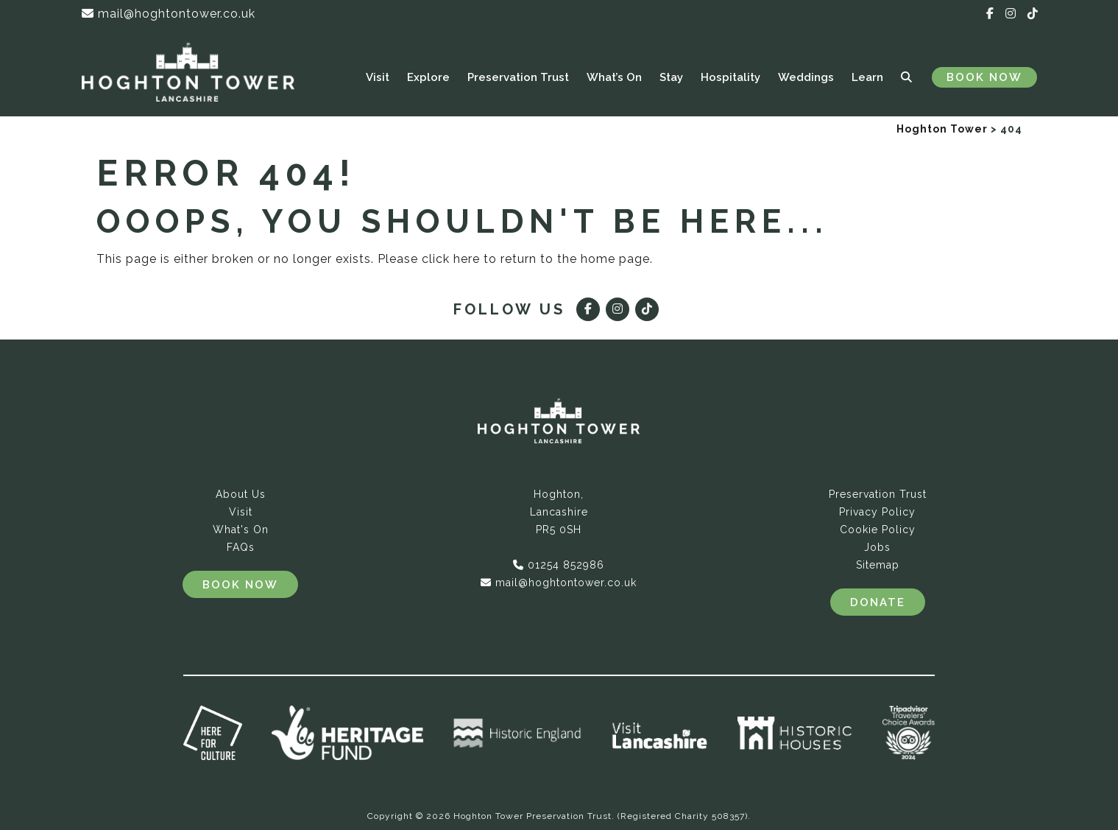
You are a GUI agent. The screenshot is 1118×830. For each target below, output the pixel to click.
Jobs (877, 547)
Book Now (984, 77)
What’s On (614, 77)
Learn (867, 77)
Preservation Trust (518, 77)
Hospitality (730, 77)
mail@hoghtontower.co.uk (168, 14)
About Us (241, 494)
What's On (241, 529)
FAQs (241, 547)
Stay (671, 77)
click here (451, 259)
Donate (877, 602)
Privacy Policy (877, 512)
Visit (377, 77)
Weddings (806, 77)
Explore (428, 77)
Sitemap (877, 565)
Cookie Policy (878, 529)
